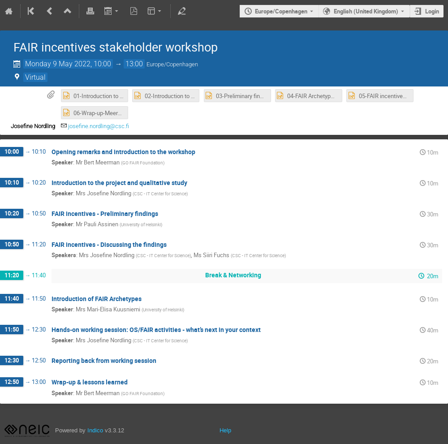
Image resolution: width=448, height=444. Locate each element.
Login (432, 11)
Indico (95, 430)
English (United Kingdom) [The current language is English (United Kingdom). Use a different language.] (366, 11)
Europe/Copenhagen (281, 11)
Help (225, 430)
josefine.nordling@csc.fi (98, 126)
